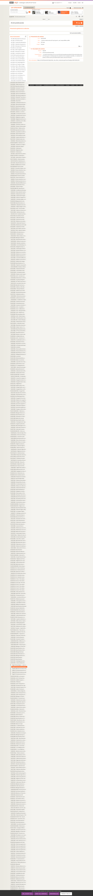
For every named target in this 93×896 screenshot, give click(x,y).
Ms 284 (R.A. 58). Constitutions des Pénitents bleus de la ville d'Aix (18, 474)
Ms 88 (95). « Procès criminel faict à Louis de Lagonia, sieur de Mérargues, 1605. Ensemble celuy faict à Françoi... (18, 179)
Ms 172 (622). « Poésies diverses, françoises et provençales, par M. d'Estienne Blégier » (18, 321)
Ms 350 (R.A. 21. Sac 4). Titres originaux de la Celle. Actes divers (18, 586)
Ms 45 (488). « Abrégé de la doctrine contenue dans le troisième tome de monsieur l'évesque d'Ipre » (18, 119)
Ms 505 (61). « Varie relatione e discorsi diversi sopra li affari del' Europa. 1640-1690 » (18, 798)
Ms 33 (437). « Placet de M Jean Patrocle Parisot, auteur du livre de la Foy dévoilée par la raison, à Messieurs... (18, 97)
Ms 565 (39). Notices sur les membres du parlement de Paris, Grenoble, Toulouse (18, 877)
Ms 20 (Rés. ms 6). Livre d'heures (17, 73)
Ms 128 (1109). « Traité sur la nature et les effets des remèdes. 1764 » (18, 241)
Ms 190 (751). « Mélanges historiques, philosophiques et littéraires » (18, 354)
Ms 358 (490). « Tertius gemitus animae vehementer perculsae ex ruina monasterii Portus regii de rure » (18, 600)
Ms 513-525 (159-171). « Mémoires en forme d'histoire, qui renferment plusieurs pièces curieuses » (18, 811)
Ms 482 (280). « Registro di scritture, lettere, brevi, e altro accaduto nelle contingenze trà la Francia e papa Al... (18, 778)
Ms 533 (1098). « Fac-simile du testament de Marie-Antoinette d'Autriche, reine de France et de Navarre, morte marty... (18, 824)
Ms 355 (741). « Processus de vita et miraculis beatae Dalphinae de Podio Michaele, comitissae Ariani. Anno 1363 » (18, 595)
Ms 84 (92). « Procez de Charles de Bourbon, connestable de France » (18, 173)
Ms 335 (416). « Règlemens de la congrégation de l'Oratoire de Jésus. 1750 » (18, 560)
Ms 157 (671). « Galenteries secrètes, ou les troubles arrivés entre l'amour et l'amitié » (18, 294)
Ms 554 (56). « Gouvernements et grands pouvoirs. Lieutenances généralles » (18, 857)
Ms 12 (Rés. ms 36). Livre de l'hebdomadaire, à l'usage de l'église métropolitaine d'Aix (18, 58)
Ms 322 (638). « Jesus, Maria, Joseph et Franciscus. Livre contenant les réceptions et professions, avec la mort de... (18, 538)
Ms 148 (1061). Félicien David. (18, 277)
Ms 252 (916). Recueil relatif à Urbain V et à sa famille (18, 420)
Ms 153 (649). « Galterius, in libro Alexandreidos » (18, 286)
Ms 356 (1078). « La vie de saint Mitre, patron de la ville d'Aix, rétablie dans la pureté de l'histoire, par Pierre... (18, 597)
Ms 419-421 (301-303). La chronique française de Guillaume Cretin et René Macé (18, 676)
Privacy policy (66, 893)
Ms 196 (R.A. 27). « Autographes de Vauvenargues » (18, 365)
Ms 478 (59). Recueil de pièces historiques (18, 771)
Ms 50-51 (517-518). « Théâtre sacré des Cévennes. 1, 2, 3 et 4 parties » (18, 128)
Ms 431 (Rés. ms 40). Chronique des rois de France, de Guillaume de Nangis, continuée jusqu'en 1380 (18, 694)
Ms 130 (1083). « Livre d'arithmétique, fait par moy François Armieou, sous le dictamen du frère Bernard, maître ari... (18, 244)
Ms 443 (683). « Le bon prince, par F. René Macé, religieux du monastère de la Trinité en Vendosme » (18, 712)
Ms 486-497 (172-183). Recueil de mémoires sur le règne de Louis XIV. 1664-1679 (18, 785)
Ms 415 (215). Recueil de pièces (16, 657)
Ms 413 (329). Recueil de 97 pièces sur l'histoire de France (18, 653)
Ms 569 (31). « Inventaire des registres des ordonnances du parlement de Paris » (18, 884)
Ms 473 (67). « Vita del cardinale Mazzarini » (18, 763)
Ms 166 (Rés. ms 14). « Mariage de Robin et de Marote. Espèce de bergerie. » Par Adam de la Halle (18, 310)
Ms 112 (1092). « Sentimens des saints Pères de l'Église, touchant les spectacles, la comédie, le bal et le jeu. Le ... (18, 212)
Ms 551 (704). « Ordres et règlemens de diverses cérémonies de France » (18, 851)
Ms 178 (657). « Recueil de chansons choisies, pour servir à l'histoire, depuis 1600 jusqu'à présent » (18, 332)
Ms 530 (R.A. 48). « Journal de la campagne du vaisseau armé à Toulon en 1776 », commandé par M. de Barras (18, 818)
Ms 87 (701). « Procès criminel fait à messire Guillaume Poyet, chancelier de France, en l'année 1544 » (18, 177)
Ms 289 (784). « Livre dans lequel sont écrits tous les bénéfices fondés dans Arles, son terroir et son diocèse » (18, 484)
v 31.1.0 (81, 85)
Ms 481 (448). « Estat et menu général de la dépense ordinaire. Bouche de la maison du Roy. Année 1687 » (18, 776)
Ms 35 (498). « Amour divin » (16, 100)
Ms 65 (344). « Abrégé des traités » (17, 150)
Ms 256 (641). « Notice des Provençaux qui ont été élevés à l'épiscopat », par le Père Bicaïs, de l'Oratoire (18, 427)
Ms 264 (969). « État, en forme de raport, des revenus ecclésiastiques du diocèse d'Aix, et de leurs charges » (18, 440)
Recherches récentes (78, 7)
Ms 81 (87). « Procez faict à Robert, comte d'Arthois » (18, 168)
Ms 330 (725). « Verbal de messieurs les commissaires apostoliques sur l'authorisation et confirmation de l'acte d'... (18, 553)
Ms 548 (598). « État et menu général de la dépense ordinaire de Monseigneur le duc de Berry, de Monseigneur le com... (18, 846)
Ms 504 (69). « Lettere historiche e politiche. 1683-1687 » (18, 796)
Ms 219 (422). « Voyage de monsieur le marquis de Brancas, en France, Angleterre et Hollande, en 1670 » (18, 380)
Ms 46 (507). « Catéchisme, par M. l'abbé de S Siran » (18, 120)
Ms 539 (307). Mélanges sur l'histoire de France (18, 831)
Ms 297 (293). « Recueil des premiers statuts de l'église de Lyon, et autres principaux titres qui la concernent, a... (18, 498)
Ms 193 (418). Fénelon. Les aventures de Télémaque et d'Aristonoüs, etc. (18, 359)
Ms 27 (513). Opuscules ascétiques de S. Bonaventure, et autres (18, 86)
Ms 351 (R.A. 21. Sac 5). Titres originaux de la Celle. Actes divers (18, 588)
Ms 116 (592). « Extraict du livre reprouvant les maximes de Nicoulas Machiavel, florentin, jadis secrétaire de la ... (18, 219)
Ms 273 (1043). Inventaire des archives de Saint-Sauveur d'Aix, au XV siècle (18, 456)
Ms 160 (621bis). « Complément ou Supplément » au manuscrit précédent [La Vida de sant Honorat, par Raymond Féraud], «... (18, 299)
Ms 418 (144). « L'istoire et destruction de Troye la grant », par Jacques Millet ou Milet (18, 662)
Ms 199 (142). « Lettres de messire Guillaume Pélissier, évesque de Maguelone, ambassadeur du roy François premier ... (18, 370)
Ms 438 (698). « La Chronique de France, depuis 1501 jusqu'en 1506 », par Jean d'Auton (18, 705)
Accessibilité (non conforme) (49, 85)
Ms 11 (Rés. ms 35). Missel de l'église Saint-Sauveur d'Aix (18, 57)
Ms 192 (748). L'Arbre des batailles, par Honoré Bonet (18, 358)
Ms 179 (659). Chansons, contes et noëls (18, 334)
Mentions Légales (39, 85)
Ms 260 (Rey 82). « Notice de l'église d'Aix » (18, 432)
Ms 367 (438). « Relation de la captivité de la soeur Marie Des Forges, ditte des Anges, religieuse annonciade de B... (18, 613)
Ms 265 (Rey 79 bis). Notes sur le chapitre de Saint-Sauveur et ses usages (18, 442)
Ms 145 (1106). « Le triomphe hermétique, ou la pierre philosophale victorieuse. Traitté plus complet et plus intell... (18, 272)
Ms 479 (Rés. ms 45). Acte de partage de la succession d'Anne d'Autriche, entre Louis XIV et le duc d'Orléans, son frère (18, 773)
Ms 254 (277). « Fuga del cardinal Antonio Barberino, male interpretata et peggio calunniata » (18, 423)
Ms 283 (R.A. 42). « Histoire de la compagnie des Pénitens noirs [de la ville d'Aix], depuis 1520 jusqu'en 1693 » (18, 473)
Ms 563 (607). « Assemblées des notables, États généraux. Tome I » (18, 873)
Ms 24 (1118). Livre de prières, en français (18, 80)
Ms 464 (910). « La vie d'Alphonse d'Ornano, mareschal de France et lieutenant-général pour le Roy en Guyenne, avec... (18, 747)
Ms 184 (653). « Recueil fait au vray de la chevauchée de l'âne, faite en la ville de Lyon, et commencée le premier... (18, 343)
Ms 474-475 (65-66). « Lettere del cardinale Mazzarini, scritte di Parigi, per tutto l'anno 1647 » (18, 765)
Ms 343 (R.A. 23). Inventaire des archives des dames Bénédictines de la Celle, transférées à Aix (18, 573)
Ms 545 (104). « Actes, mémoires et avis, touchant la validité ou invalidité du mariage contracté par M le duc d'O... (18, 840)
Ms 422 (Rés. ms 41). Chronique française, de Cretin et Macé (18, 678)
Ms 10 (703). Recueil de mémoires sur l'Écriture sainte (18, 55)
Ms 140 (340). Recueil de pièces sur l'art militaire (18, 263)
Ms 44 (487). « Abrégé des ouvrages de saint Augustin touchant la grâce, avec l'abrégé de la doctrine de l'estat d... (18, 117)
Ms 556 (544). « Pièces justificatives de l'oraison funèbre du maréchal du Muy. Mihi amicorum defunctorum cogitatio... (18, 860)
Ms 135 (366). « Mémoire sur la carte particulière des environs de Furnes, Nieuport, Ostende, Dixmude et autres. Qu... (18, 254)
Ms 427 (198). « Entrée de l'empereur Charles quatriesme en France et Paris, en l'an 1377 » (18, 687)
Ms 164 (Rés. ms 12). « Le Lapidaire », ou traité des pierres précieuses (18, 307)
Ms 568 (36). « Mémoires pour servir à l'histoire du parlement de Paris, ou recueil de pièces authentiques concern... (18, 882)
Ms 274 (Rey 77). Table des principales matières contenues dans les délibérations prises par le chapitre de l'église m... (18, 458)
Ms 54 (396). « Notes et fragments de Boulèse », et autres (18, 133)
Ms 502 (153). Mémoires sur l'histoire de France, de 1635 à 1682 (18, 793)
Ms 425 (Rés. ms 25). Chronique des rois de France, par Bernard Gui (18, 683)
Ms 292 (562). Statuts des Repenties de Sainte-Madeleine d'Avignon (18, 489)
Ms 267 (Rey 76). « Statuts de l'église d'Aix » (18, 445)
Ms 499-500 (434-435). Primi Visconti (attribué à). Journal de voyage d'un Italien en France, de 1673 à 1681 (18, 789)
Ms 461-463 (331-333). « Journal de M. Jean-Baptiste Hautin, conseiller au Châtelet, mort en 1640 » (18, 745)
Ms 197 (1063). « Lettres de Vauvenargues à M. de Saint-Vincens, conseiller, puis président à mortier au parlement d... (18, 367)
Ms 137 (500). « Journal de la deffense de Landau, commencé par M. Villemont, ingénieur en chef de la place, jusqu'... (18, 257)
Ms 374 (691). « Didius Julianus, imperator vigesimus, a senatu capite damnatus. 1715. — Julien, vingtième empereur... (18, 620)
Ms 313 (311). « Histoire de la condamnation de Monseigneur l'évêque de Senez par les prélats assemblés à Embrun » (18, 522)
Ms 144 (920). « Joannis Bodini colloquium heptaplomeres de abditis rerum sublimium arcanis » (18, 270)
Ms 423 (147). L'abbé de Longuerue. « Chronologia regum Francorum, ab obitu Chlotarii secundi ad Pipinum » (18, 679)
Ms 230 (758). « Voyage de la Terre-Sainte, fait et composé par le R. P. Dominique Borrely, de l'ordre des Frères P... (18, 398)
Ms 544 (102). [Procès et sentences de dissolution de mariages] (18, 838)
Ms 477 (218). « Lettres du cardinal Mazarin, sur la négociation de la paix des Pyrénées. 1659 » (18, 769)
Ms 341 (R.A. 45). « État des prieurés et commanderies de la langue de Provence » (18, 569)
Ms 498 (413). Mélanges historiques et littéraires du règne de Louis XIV (18, 787)
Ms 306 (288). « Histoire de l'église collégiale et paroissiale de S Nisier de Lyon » (18, 509)
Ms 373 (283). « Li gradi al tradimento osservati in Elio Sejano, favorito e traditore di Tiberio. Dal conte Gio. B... (18, 619)
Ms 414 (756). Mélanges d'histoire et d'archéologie (18, 655)
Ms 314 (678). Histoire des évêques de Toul (18, 524)
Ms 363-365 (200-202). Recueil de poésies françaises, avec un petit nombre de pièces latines (18, 609)
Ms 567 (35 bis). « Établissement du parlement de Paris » (18, 880)
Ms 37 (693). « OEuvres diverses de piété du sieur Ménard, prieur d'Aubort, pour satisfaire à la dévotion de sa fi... (18, 104)
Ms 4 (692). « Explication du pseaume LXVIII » (18, 44)
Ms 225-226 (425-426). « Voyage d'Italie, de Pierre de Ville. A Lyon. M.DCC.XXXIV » (18, 390)
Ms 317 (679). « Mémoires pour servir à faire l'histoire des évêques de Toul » (18, 529)
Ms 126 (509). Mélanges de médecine (17, 237)
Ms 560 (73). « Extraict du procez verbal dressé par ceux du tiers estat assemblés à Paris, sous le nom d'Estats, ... (18, 867)
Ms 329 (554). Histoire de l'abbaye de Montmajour (18, 551)
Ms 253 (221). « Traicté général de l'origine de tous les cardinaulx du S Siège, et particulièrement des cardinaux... (18, 421)
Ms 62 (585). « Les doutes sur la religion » (18, 144)
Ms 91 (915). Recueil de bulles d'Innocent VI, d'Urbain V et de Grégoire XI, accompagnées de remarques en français (18, 184)
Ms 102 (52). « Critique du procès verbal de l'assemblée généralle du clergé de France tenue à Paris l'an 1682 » (18, 193)
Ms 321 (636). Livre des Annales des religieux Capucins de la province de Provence (18, 536)
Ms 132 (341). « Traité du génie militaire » (18, 248)
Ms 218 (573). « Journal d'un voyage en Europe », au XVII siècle (18, 378)
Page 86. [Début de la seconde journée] (19, 668)
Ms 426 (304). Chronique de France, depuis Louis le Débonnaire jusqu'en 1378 (18, 685)
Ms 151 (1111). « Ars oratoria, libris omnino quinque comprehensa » (18, 283)
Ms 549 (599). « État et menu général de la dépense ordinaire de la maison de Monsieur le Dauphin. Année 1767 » (18, 847)
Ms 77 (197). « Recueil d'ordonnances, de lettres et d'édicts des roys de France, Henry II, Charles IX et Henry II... (18, 162)
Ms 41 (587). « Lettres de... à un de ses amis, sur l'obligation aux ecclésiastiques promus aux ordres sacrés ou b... (18, 111)
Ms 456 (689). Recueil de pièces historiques (18, 736)
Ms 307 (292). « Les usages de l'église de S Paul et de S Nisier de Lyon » (18, 511)
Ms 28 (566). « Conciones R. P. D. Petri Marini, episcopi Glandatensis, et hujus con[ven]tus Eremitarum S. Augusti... (18, 88)
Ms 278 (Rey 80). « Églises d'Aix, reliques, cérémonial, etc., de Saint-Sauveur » (18, 463)
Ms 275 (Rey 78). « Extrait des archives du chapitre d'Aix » (18, 460)
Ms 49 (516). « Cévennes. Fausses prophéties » (18, 126)
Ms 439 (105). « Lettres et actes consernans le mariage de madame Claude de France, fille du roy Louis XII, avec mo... (18, 707)
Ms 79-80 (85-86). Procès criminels (17, 166)
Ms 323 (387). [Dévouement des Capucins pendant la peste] (18, 540)
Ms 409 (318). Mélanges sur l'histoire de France (18, 646)
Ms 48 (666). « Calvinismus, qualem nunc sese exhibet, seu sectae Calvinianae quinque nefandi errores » (18, 124)
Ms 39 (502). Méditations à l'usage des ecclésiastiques (18, 108)
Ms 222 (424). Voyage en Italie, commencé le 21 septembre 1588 (18, 385)
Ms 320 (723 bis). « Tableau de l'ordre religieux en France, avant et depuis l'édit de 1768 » (18, 535)
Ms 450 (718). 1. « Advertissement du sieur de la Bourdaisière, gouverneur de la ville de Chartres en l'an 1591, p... (18, 725)
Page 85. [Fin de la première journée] (19, 666)
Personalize (54, 893)
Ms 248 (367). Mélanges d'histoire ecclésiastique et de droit (18, 412)
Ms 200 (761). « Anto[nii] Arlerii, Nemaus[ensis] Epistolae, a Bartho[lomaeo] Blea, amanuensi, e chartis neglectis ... (18, 372)
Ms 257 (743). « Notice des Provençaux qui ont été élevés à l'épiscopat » (18, 429)
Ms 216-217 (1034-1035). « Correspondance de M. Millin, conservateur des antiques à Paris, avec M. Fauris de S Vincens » (18, 376)
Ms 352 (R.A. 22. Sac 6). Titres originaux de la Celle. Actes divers (18, 589)
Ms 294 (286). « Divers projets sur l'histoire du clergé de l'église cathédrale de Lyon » (18, 493)
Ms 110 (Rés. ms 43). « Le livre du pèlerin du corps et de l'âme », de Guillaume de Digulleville (18, 208)
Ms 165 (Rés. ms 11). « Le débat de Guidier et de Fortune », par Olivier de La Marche (18, 308)
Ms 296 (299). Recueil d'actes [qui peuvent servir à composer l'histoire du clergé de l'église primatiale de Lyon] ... (18, 496)
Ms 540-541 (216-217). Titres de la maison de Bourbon (18, 833)
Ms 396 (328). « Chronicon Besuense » (17, 637)
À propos (70, 2)
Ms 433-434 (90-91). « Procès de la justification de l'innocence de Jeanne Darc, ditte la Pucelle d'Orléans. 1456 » (18, 698)
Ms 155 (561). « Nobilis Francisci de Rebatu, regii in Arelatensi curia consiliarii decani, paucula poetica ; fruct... (18, 290)
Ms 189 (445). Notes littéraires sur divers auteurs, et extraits (18, 352)
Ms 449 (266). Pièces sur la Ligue (17, 723)
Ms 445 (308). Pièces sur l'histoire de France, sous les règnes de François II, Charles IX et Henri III (18, 716)
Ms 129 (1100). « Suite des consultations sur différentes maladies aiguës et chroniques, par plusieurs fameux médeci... (18, 243)
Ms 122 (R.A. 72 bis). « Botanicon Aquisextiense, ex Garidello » (18, 230)
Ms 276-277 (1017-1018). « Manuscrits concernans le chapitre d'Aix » (18, 462)
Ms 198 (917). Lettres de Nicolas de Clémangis (18, 369)
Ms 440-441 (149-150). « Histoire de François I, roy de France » (18, 709)
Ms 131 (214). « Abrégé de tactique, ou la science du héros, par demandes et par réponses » (18, 246)
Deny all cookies (41, 893)
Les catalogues (16, 8)
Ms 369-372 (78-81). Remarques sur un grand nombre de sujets (18, 617)
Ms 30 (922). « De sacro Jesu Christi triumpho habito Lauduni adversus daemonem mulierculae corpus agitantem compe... (18, 91)
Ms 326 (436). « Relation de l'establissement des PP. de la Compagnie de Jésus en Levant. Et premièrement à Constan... (18, 546)
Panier (69, 7)
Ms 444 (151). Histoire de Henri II (17, 714)
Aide (82, 2)
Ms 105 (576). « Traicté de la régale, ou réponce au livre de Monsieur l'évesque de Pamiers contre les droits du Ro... (18, 199)
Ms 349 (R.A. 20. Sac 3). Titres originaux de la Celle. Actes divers (18, 584)
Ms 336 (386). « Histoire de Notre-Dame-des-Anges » (18, 562)
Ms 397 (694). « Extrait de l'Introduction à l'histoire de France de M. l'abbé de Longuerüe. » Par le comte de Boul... (18, 639)
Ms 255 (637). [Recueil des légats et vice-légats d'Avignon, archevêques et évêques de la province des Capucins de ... (18, 425)
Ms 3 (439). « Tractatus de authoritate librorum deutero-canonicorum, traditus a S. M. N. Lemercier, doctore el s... (18, 42)
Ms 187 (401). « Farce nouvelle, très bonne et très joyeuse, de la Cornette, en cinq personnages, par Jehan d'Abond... (18, 348)
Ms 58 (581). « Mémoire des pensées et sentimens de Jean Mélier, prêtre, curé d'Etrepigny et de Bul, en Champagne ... (18, 140)
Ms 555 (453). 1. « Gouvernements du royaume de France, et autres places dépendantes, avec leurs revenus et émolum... (18, 858)
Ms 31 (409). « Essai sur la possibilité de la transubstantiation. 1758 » (18, 93)
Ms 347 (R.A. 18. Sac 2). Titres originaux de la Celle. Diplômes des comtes (18, 580)
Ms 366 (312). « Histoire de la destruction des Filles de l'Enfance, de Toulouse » (18, 611)
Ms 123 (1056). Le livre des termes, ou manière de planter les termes (18, 232)
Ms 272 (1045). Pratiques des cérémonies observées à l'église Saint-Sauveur (18, 454)
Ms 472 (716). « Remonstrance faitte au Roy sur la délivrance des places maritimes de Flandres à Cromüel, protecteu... (18, 762)
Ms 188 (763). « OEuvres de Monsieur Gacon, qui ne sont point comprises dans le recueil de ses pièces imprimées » (18, 350)
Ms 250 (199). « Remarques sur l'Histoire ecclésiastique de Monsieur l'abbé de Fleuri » (18, 416)
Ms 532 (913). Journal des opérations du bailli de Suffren (18, 822)
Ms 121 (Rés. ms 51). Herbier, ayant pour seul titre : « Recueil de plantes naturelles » (18, 228)
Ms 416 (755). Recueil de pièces (16, 659)
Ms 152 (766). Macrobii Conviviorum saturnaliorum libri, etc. (18, 285)
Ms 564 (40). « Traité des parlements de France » (18, 875)
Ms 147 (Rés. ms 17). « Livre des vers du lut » (18, 275)
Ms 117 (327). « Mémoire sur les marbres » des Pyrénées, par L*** (18, 221)
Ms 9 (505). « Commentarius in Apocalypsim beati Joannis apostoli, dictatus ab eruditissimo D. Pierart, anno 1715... (18, 53)
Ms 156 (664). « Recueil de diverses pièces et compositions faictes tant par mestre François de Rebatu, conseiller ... (18, 292)
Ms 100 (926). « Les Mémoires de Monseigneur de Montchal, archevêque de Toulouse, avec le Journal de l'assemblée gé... (18, 190)
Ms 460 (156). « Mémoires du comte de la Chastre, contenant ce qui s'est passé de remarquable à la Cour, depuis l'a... (18, 743)
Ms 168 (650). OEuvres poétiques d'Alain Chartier (18, 314)
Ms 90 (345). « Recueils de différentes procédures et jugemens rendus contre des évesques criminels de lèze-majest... (18, 182)
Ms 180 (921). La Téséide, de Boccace (17, 336)
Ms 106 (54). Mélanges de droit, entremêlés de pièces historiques (18, 201)
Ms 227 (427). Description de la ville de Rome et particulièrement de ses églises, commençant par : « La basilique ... (18, 392)
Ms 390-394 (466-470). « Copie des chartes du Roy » (18, 633)
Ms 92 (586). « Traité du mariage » (17, 186)
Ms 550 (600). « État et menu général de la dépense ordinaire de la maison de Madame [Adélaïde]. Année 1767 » (18, 849)
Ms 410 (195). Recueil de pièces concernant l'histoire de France (18, 648)
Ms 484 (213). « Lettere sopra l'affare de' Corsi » (18, 782)
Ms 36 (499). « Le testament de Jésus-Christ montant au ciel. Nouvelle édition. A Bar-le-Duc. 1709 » (18, 102)
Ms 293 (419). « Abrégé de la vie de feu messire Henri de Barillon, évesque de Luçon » (18, 491)
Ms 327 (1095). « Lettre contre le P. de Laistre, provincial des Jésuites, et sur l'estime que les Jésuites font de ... (18, 547)
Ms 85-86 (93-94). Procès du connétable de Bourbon (18, 175)
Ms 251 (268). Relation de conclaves (17, 418)
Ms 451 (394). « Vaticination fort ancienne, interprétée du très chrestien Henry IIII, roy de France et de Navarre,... (18, 727)
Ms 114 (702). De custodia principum (17, 215)
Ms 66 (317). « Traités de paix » (16, 151)
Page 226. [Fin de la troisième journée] (19, 672)
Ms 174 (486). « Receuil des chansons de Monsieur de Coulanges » (18, 325)
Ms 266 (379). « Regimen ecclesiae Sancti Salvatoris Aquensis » (18, 443)
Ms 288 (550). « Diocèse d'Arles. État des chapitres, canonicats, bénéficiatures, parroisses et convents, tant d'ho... (18, 482)
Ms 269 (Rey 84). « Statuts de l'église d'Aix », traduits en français (18, 449)
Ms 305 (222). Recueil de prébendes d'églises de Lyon (18, 507)
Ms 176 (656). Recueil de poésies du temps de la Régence (18, 328)
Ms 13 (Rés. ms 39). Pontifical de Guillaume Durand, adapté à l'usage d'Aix (18, 60)
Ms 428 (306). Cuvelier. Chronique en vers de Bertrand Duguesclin (18, 689)
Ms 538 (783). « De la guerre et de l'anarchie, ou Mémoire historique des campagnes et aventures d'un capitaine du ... (18, 829)
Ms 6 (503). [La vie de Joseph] (16, 47)
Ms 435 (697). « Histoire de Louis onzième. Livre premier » (18, 700)
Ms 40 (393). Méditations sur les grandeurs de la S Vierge (18, 109)
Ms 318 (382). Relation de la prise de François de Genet (18, 531)
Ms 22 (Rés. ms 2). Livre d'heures (17, 77)
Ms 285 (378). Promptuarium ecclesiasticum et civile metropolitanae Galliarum (18, 476)
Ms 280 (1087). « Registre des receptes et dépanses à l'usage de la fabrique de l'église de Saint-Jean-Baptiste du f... (18, 467)
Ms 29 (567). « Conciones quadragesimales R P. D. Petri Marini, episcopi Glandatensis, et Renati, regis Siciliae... (18, 89)
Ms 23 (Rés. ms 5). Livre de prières (17, 78)
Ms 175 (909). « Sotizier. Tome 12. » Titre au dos (18, 327)
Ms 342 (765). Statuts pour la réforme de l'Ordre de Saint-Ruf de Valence (18, 571)
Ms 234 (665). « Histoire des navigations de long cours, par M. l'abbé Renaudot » (18, 405)
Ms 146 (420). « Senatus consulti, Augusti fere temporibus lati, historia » (18, 274)
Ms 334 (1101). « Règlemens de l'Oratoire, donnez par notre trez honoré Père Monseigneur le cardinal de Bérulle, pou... (18, 558)
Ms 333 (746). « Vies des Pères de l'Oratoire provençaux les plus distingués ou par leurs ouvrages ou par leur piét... (18, 557)
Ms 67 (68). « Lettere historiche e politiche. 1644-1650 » (18, 153)
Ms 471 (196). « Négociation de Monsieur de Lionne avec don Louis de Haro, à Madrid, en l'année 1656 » (18, 760)
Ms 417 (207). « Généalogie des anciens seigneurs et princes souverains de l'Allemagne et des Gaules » (18, 661)
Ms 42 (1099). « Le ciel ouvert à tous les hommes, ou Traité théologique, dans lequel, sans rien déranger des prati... (18, 113)
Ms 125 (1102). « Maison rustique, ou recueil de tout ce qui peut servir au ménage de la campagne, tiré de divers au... (18, 235)
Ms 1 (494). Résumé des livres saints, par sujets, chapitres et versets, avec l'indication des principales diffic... (18, 38)
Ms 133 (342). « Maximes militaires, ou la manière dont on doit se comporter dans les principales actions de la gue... (18, 250)
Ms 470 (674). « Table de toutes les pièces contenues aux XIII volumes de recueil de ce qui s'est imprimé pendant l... (18, 758)
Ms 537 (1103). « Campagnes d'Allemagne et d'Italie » (18, 827)
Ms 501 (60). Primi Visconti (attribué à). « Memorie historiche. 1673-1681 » (18, 791)
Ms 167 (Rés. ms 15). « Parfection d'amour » (18, 312)
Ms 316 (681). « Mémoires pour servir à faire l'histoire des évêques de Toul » (18, 527)
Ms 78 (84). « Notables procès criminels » (18, 164)
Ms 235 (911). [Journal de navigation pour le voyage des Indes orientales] (18, 407)
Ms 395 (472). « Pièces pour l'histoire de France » (18, 635)
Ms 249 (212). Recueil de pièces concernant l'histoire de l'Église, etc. (18, 414)
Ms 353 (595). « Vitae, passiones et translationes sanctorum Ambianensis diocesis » (18, 591)
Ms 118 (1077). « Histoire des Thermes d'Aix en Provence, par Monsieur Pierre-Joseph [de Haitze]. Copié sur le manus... (18, 223)
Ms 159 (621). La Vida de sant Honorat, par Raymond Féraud (18, 297)
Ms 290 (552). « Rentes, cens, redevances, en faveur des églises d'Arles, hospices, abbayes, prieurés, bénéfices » (18, 485)
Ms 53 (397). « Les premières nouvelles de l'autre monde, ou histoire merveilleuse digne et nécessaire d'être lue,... (18, 131)
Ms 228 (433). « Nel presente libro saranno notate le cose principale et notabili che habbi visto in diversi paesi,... (18, 394)
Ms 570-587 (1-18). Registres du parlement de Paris (18, 886)
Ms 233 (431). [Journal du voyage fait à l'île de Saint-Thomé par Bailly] (18, 403)
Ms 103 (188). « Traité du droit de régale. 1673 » (18, 195)
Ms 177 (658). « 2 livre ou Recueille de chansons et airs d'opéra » (18, 330)
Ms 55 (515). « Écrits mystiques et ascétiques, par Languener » (18, 135)
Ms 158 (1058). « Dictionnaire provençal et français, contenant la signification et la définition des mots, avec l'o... (18, 296)
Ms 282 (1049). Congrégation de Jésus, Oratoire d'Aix (18, 471)
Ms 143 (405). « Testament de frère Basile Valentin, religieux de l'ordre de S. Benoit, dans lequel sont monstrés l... (18, 268)
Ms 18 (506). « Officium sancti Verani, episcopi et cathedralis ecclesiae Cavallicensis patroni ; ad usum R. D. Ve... (18, 69)
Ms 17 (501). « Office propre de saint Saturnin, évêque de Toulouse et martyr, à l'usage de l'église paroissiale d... (18, 67)
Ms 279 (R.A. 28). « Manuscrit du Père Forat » (18, 465)
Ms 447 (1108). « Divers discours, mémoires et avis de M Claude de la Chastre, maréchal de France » (18, 720)
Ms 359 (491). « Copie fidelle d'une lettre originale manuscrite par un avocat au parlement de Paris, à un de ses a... (18, 602)
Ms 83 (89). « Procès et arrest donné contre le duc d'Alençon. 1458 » (18, 171)
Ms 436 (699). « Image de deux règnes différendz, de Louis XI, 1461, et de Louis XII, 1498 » (18, 701)
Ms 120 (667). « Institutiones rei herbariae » (18, 226)
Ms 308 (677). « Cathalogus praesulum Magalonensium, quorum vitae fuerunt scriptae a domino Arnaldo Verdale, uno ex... (18, 513)
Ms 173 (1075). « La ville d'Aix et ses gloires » (18, 323)
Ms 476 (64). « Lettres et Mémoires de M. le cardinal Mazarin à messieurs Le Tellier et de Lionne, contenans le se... (18, 767)
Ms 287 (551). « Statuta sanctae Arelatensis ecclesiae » (18, 480)
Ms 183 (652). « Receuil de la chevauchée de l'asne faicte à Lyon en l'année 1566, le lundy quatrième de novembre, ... (18, 341)
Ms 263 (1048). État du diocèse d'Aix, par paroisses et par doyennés (18, 438)
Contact (79, 2)
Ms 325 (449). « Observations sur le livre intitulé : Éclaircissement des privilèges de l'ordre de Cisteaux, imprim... (18, 544)
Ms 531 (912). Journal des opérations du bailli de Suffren (18, 820)
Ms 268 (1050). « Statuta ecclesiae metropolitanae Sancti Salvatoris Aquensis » (18, 447)
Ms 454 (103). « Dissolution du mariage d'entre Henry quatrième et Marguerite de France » (18, 732)
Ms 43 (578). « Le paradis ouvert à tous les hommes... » (18, 115)
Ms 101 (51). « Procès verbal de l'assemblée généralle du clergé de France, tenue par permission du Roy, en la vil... (18, 192)
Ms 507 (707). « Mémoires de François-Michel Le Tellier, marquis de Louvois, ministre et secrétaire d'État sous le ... (18, 802)
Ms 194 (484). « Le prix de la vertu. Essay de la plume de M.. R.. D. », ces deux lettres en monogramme (18, 361)
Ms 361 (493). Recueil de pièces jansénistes (18, 606)
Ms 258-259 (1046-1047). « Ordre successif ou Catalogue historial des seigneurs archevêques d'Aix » (18, 431)
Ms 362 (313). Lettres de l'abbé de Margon (18, 608)
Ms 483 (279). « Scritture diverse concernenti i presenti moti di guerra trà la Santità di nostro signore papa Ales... (18, 780)
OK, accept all (27, 893)
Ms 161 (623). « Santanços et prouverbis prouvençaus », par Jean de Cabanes (18, 301)
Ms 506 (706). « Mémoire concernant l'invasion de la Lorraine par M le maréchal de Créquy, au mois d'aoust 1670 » (18, 800)
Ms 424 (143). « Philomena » (16, 681)
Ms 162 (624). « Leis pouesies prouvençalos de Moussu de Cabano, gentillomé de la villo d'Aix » (18, 303)
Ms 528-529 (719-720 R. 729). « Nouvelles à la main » (18, 816)
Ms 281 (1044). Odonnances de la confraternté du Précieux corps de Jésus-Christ (18, 469)
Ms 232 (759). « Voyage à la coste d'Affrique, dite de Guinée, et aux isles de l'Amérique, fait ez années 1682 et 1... (18, 401)
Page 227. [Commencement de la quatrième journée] (19, 674)
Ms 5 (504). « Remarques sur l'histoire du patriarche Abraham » (18, 46)
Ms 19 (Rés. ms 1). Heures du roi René (17, 71)
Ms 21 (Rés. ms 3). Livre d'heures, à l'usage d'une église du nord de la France (18, 75)
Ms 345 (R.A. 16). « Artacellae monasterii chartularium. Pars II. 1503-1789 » (18, 577)
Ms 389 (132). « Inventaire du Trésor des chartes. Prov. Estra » (18, 631)
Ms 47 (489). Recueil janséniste (16, 122)
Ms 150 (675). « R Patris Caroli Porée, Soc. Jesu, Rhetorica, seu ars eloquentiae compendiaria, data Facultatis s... (18, 281)
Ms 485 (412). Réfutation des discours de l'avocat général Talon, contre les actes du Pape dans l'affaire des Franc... (18, 784)
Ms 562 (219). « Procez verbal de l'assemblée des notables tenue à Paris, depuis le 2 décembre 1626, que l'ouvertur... (18, 871)
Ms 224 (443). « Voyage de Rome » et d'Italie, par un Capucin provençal (18, 389)
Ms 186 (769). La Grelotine (15, 347)
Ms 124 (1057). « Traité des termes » (17, 234)
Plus (79, 46)
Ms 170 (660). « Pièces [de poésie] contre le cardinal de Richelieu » (18, 317)
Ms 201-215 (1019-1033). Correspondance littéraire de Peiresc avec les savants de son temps (18, 374)
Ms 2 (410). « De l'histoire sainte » (17, 40)
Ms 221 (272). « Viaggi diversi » (16, 383)
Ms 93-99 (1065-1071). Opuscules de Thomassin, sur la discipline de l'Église (18, 188)
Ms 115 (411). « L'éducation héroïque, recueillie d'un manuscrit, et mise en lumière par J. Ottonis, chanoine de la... (18, 217)
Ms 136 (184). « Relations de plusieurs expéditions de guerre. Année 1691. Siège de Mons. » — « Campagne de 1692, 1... (18, 255)
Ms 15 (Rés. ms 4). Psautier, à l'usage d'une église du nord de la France (18, 64)
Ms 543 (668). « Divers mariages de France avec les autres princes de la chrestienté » (18, 836)
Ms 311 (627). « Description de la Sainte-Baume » (18, 518)
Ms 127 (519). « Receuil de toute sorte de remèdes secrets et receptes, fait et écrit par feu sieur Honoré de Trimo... (18, 239)
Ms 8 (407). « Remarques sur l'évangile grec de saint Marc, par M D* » (18, 51)
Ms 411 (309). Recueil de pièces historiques (18, 650)
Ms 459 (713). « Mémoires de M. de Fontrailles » (18, 742)
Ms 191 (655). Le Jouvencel (16, 356)
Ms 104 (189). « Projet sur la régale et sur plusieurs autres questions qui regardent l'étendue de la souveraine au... (18, 197)
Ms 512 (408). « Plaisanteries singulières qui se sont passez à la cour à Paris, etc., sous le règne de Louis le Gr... (18, 809)
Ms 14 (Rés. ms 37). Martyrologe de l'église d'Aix (18, 62)
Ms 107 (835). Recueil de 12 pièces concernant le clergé (18, 202)
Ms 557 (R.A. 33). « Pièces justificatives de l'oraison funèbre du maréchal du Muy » (18, 862)
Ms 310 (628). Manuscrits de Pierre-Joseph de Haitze (18, 516)
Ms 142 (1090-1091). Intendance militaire (18, 266)
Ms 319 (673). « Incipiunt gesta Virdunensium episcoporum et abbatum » (18, 533)
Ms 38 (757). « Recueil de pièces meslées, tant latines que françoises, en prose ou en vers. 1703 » (18, 106)
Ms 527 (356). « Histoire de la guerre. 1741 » (18, 815)
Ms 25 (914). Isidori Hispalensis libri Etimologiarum (18, 82)
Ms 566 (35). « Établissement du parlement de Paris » (18, 878)
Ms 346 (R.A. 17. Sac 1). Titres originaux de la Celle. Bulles (18, 578)
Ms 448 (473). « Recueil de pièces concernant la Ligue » (18, 721)
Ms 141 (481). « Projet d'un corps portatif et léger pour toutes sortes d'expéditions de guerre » (18, 265)
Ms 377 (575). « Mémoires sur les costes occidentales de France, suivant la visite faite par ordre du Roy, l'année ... (18, 626)
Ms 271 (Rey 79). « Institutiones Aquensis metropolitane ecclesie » (18, 453)
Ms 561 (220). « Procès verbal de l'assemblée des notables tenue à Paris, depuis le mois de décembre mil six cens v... (18, 869)
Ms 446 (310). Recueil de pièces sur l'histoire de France (18, 718)
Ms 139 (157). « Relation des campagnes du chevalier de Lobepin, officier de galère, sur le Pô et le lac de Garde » (18, 261)
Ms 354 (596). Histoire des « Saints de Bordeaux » (18, 593)
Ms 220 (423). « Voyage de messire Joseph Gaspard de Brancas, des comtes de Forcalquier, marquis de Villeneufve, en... (18, 381)
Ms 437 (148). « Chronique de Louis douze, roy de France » (18, 703)
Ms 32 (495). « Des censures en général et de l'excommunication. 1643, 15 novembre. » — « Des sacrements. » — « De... (18, 95)
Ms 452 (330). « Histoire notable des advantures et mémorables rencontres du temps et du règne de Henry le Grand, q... (18, 729)
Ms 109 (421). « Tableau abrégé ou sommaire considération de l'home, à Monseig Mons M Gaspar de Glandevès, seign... (18, 206)
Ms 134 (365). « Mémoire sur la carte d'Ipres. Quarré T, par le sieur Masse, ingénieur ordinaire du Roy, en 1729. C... (18, 252)
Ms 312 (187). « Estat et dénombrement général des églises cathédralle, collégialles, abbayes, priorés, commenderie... (18, 520)
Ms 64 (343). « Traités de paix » (16, 148)
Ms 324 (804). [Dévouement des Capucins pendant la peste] (18, 542)
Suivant (81, 19)
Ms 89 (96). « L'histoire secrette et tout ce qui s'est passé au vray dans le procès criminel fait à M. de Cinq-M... (18, 181)
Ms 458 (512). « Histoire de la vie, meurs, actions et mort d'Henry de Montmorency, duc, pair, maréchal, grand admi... (18, 740)
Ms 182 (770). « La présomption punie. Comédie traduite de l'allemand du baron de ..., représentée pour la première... (18, 339)
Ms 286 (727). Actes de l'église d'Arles (17, 478)
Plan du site (32, 85)
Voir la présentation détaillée (75, 33)
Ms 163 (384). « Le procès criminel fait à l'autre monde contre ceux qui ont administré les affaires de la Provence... (18, 305)
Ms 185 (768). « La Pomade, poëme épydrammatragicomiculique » (18, 345)
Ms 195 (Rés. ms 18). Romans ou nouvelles (18, 363)
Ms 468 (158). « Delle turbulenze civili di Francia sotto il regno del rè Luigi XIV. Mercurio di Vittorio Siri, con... (18, 754)
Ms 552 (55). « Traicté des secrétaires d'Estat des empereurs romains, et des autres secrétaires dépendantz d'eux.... (18, 853)
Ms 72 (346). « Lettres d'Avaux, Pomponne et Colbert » (18, 157)
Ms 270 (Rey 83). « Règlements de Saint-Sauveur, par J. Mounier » (18, 451)
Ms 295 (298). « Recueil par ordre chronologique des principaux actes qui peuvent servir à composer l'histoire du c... (18, 494)
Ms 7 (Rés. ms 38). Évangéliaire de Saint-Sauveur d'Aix (18, 49)
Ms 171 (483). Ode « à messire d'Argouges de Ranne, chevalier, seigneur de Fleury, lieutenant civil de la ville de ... (18, 319)
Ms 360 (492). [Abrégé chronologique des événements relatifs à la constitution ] (18, 604)
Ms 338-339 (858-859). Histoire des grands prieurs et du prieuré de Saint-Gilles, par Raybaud (18, 566)
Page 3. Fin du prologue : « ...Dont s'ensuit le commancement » (19, 665)
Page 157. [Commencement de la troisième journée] (19, 670)
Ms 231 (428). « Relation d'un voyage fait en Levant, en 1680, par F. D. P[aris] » (18, 400)
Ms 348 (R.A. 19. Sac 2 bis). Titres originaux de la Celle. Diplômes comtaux (18, 582)
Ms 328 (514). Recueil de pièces (16, 549)
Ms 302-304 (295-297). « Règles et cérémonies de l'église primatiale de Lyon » (18, 505)
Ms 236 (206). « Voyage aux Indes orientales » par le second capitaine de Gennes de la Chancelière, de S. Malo (18, 409)
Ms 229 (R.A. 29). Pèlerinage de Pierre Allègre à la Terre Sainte (18, 396)
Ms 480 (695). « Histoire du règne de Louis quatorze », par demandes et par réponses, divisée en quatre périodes (18, 774)
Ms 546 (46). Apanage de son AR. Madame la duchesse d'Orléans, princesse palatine (18, 842)
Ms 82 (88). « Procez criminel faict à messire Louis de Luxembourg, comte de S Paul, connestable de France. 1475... (18, 170)
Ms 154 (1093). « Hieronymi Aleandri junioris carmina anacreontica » (18, 288)
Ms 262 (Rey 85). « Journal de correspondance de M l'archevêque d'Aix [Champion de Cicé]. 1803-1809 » (18, 436)
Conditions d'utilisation (60, 85)
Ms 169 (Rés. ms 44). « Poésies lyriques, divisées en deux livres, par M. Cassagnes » (18, 316)
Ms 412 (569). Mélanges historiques (17, 651)
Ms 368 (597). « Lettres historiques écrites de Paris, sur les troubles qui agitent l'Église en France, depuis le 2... (18, 615)
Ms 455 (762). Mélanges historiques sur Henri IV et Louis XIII (18, 734)
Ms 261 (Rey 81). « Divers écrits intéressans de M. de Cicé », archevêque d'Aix (18, 434)
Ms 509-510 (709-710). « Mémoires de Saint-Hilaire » (18, 805)
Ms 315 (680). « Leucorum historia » (17, 525)
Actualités (74, 2)
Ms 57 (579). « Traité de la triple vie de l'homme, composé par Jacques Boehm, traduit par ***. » (18, 139)
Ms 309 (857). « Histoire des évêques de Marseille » (18, 515)
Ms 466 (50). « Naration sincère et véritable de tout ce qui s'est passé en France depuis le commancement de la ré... (18, 751)
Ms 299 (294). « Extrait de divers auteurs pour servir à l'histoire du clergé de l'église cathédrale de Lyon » (18, 502)
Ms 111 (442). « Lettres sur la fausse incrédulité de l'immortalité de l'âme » (18, 210)
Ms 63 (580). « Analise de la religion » (17, 146)
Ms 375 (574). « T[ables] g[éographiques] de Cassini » (18, 622)
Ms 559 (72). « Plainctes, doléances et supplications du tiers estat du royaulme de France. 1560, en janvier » (18, 866)
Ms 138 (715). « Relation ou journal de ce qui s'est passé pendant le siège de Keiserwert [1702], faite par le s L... (18, 259)
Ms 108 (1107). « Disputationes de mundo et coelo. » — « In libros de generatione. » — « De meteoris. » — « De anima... (18, 204)
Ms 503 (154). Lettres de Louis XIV (17, 794)
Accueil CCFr (11, 16)
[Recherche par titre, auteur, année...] (18, 12)
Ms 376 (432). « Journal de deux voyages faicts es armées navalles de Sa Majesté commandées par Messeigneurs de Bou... (18, 624)
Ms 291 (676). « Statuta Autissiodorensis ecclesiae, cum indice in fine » (18, 487)
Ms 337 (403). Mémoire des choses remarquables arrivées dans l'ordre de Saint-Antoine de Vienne (18, 564)
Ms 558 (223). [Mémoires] (15, 864)
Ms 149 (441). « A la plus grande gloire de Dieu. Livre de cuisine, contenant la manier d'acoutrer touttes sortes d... (18, 279)
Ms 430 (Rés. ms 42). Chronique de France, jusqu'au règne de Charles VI (18, 692)
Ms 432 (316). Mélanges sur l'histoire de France (18, 696)
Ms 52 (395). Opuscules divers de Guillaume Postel (18, 130)
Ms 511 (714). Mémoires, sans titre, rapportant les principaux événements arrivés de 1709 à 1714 (18, 807)
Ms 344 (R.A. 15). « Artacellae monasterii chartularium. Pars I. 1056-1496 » (18, 575)
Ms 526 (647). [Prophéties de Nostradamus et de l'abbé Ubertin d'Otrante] (18, 813)
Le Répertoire (29, 7)
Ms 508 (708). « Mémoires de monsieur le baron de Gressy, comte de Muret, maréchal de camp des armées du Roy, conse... (18, 804)
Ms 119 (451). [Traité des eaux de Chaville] (18, 224)
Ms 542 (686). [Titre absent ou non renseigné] (18, 835)
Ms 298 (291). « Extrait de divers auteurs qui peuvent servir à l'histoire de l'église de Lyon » (18, 500)
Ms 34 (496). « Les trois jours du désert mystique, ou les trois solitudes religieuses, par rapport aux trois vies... (18, 98)
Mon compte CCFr (58, 2)
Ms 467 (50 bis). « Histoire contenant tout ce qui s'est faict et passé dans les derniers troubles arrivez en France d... (18, 752)
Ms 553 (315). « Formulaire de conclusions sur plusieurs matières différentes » (18, 855)
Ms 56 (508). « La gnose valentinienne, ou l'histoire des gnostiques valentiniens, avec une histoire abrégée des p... (18, 137)
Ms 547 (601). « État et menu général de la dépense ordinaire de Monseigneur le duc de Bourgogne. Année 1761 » (18, 844)
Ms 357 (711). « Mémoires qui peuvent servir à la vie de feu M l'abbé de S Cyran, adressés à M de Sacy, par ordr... (18, 598)
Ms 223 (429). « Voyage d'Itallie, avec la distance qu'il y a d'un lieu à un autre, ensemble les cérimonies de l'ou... (18, 387)
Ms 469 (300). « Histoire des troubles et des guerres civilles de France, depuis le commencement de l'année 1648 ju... (18, 756)
